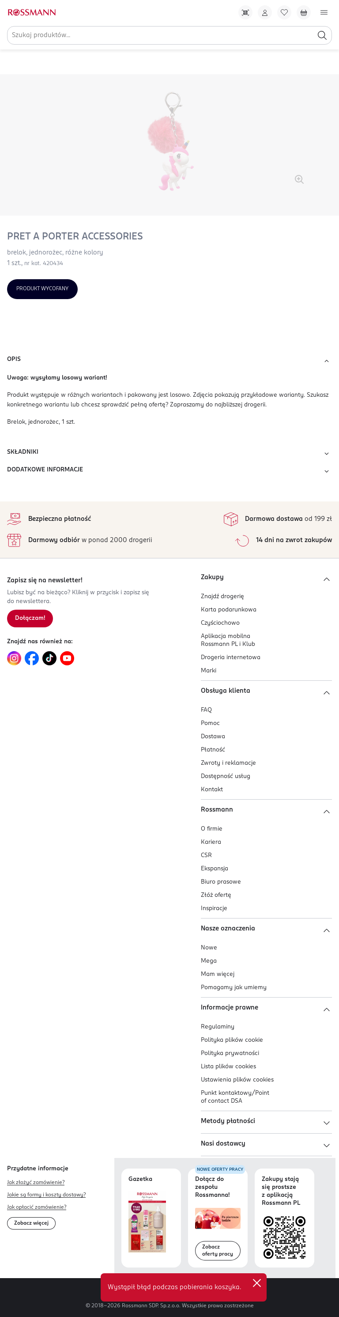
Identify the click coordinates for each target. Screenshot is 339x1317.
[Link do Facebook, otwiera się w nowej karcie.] (32, 658)
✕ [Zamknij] (257, 1283)
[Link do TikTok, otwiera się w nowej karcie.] (49, 658)
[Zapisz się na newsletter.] (30, 618)
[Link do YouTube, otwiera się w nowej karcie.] (67, 658)
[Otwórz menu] (324, 12)
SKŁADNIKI (169, 453)
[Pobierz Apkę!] (245, 12)
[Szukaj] (322, 35)
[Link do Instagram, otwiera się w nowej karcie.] (14, 658)
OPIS (169, 361)
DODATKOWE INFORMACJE (169, 471)
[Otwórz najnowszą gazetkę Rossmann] (147, 1221)
